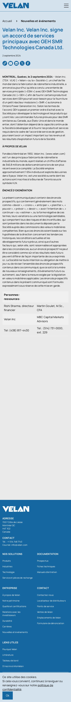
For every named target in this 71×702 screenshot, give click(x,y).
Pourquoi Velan (9, 649)
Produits (6, 560)
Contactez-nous (45, 595)
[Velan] (15, 6)
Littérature (7, 654)
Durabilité (7, 620)
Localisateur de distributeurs (51, 600)
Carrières (7, 626)
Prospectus (42, 560)
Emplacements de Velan (49, 617)
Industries (7, 566)
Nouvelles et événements (38, 21)
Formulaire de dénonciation (50, 623)
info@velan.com (19, 544)
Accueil (7, 21)
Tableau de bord (10, 660)
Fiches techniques (46, 566)
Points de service (45, 606)
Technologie (8, 572)
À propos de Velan (11, 595)
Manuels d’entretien (47, 572)
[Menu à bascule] (66, 5)
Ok (7, 695)
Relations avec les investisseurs (11, 613)
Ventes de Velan (45, 611)
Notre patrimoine (10, 600)
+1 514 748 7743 (14, 541)
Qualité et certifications (14, 606)
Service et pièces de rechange (17, 577)
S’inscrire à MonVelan (13, 666)
